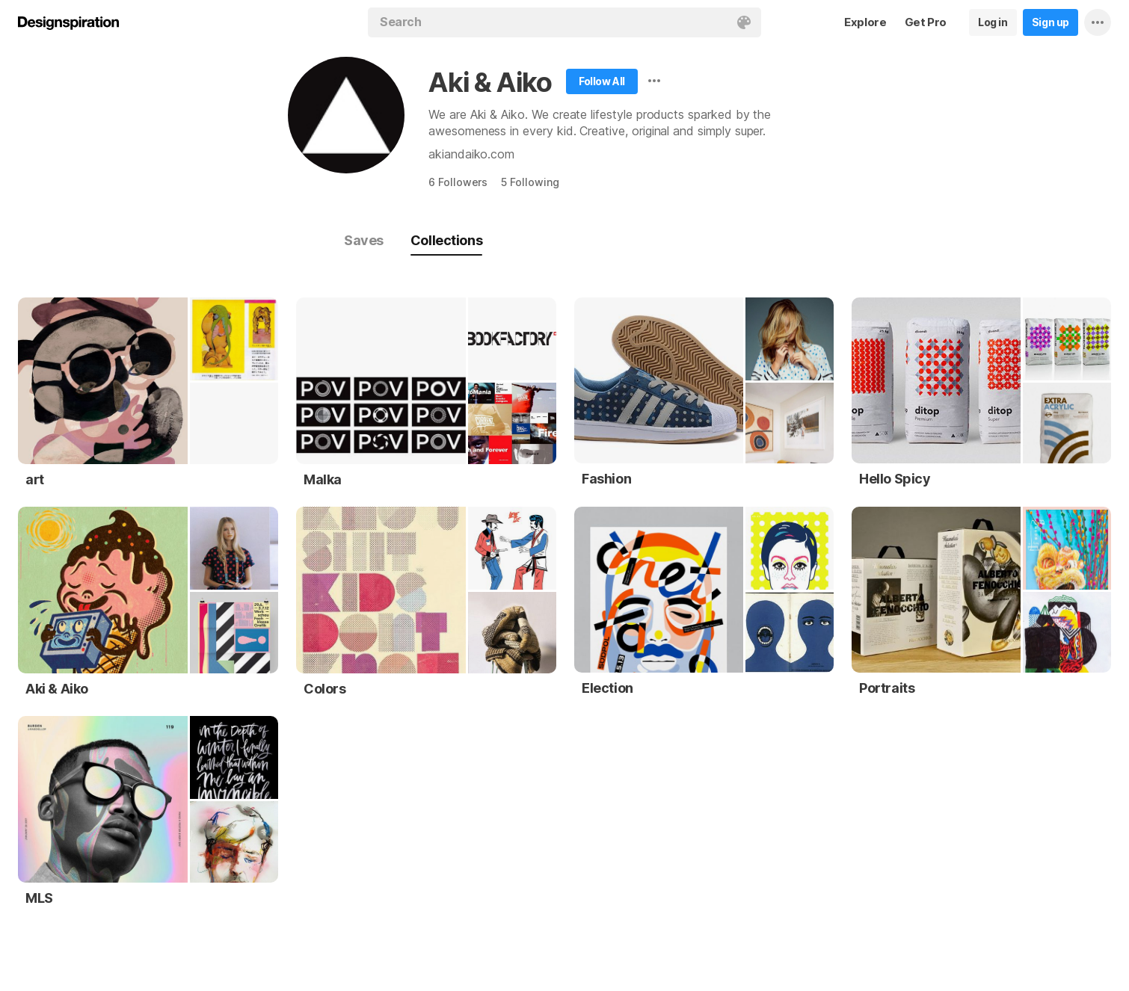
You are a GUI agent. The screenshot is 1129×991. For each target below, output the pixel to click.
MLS (39, 898)
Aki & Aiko (490, 82)
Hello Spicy (895, 479)
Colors (325, 689)
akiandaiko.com (471, 153)
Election (607, 688)
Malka (323, 479)
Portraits (886, 688)
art (34, 479)
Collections (446, 240)
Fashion (606, 479)
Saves (364, 240)
